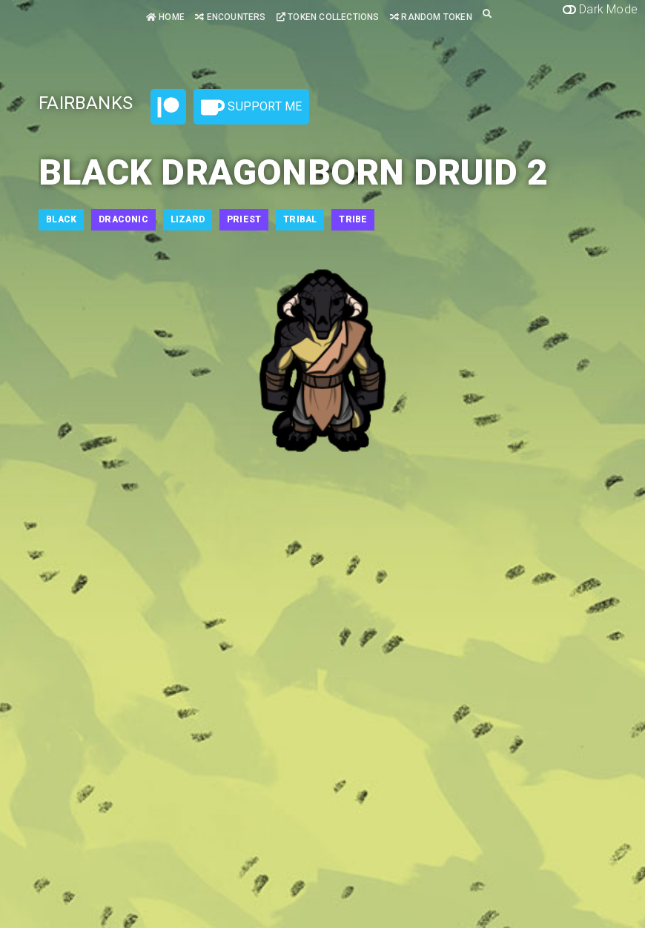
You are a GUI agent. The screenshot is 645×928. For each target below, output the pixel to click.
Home (165, 17)
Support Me (251, 107)
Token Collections (328, 17)
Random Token (431, 17)
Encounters (230, 17)
